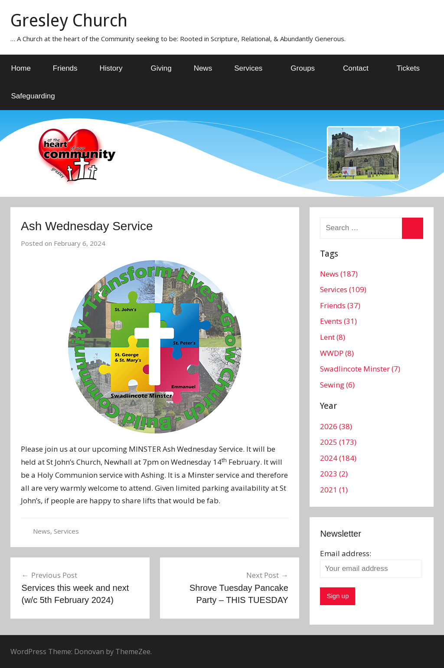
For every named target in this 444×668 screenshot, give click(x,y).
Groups (307, 68)
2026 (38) (336, 426)
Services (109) (343, 289)
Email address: (345, 553)
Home (21, 68)
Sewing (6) (337, 385)
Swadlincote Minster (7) (360, 369)
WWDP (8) (337, 353)
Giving (160, 68)
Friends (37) (340, 305)
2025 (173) (338, 442)
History (116, 68)
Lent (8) (332, 337)
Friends (65, 68)
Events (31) (338, 321)
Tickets (408, 68)
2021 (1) (334, 490)
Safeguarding (33, 96)
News (203, 68)
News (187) (339, 274)
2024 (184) (338, 458)
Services (253, 68)
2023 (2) (334, 474)
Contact (360, 68)
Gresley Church (68, 20)
